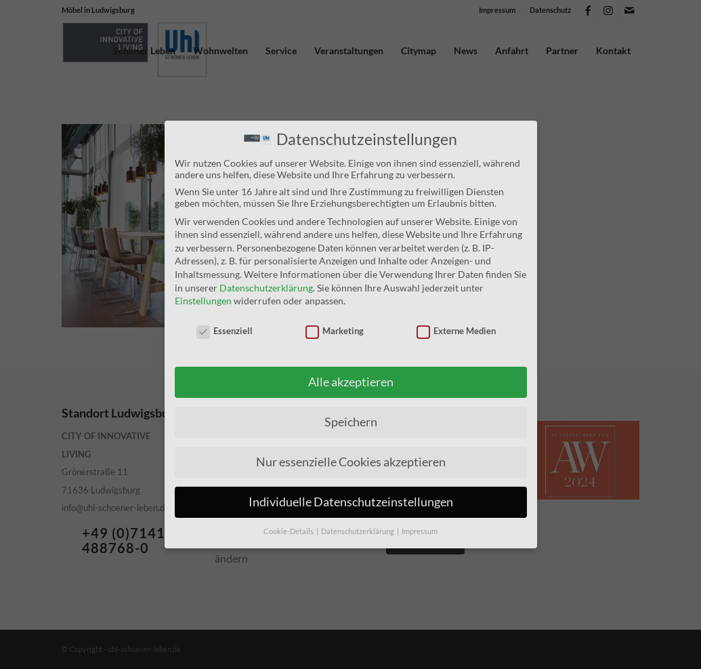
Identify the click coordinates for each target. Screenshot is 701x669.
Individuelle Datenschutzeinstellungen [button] (351, 501)
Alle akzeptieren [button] (351, 381)
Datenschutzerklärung (266, 286)
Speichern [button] (350, 421)
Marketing (334, 329)
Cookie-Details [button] (289, 531)
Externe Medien (456, 329)
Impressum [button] (420, 531)
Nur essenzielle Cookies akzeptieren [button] (351, 461)
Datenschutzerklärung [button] (358, 531)
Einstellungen (203, 300)
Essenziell (224, 329)
